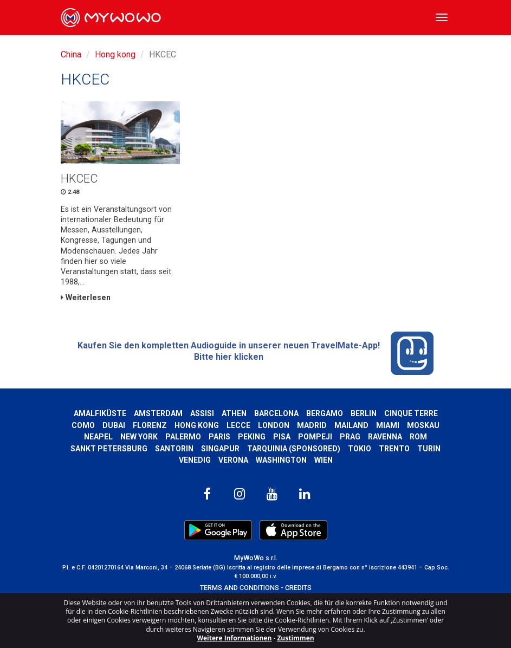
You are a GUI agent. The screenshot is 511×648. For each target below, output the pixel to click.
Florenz (150, 425)
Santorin (174, 448)
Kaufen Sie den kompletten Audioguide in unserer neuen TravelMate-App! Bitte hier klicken (255, 353)
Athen (234, 413)
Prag (350, 436)
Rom (418, 436)
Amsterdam (158, 413)
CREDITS (298, 588)
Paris (219, 436)
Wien (323, 460)
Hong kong (115, 54)
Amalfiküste (100, 413)
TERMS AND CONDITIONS (239, 588)
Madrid (312, 425)
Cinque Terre (411, 413)
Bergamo (324, 413)
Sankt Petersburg (108, 448)
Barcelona (276, 413)
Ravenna (385, 436)
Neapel (98, 436)
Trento (394, 448)
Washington (281, 460)
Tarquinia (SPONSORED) (293, 448)
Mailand (351, 425)
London (273, 425)
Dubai (113, 425)
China (71, 54)
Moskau (423, 425)
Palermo (183, 436)
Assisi (202, 413)
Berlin (364, 413)
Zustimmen (295, 638)
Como (83, 425)
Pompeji (315, 436)
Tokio (359, 448)
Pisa (281, 436)
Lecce (238, 425)
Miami (387, 425)
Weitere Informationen (234, 638)
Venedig (195, 460)
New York (139, 436)
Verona (233, 460)
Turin (429, 448)
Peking (252, 436)
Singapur (220, 448)
